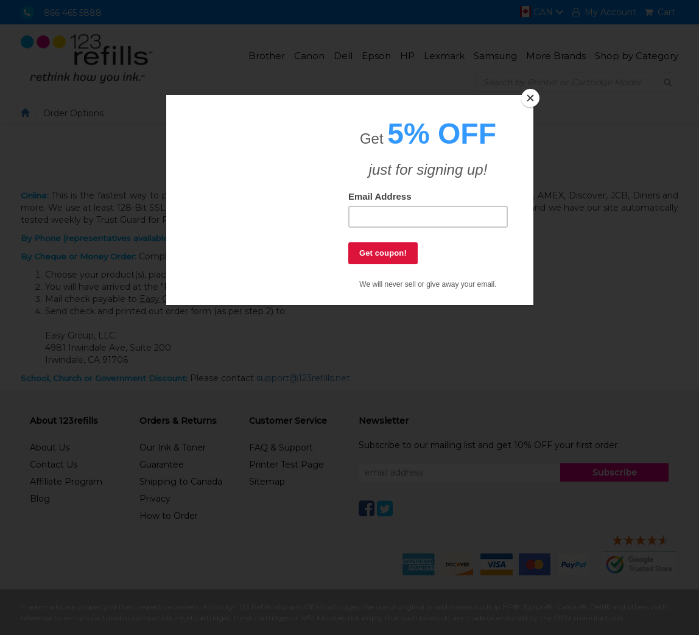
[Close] (530, 98)
